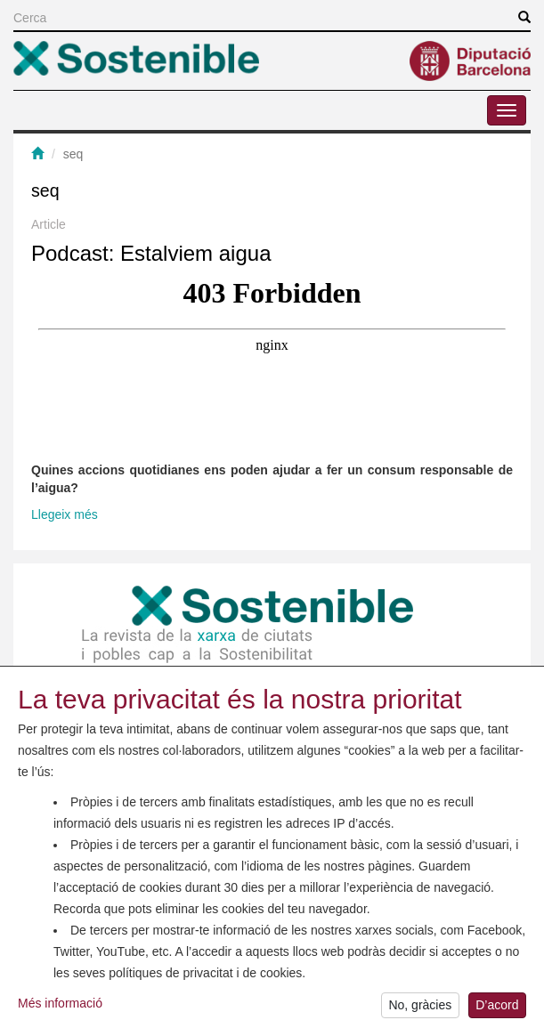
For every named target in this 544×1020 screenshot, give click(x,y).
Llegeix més (64, 514)
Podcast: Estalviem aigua (151, 253)
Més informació (60, 1009)
